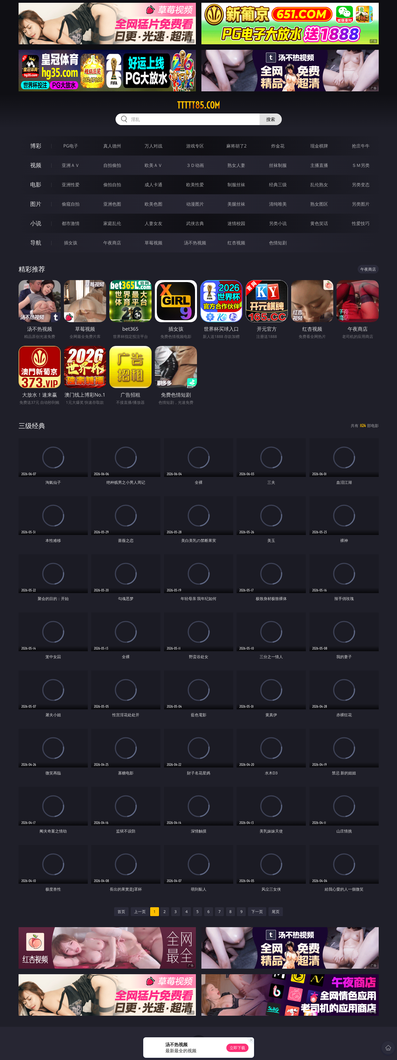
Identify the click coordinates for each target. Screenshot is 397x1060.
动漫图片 (195, 204)
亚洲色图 (112, 204)
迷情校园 (236, 223)
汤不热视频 (195, 243)
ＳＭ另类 (361, 165)
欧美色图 (153, 204)
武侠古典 (195, 223)
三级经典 (32, 425)
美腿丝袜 (236, 204)
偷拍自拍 (112, 185)
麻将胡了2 (236, 146)
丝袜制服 (278, 165)
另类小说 (278, 223)
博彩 (35, 145)
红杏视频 (236, 243)
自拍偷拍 (112, 165)
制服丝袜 (236, 185)
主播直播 (319, 165)
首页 (121, 911)
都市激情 (71, 223)
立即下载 (237, 1047)
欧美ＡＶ (153, 165)
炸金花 (278, 146)
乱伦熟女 (319, 185)
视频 (35, 165)
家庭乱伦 (112, 223)
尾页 (276, 911)
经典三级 (278, 185)
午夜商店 (112, 243)
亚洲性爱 (71, 185)
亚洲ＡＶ (71, 165)
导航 (35, 242)
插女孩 (70, 243)
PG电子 (70, 146)
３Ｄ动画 (195, 165)
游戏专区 (195, 146)
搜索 (270, 119)
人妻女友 (153, 223)
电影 (35, 184)
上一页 (140, 911)
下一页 (257, 911)
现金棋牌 (319, 146)
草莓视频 (153, 243)
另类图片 (361, 204)
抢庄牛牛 (361, 146)
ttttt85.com (198, 105)
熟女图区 (319, 204)
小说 (35, 223)
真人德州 (112, 146)
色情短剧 (278, 243)
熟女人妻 (236, 165)
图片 (35, 204)
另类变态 (361, 185)
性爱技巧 (361, 223)
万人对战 (153, 146)
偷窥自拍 (71, 204)
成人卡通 (153, 185)
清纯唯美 (278, 204)
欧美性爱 (195, 185)
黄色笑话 (319, 223)
